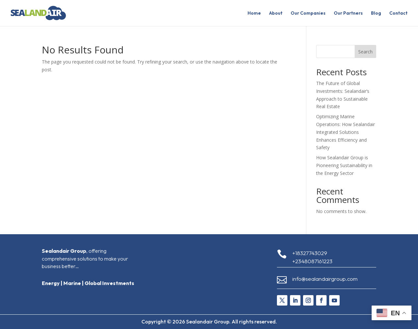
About (275, 13)
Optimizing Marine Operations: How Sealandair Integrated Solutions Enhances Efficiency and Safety (345, 131)
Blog (376, 13)
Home (254, 13)
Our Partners (348, 13)
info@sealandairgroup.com (325, 278)
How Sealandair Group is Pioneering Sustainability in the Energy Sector (344, 165)
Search (365, 52)
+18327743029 (309, 253)
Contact (398, 13)
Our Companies (308, 13)
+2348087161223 (312, 261)
